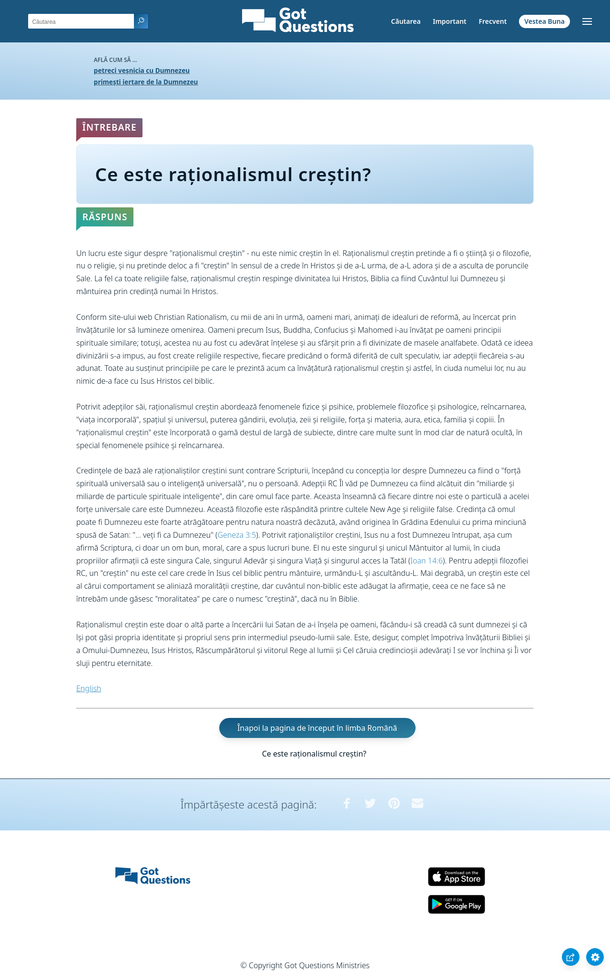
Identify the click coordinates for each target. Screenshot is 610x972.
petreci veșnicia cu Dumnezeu (142, 70)
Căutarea (406, 21)
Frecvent (492, 21)
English (88, 688)
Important (450, 21)
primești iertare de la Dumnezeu (146, 81)
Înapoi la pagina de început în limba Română (317, 728)
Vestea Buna (544, 21)
